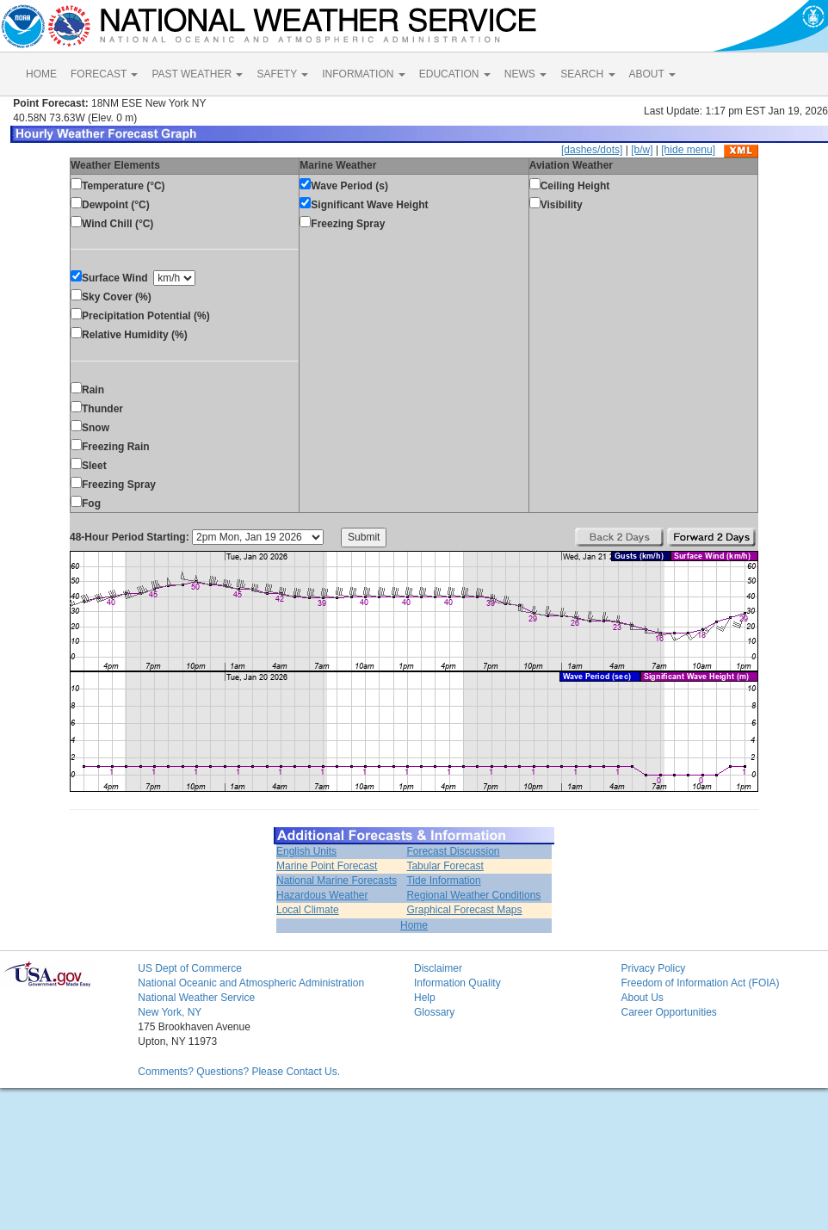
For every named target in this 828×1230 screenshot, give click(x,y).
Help (425, 998)
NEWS (525, 74)
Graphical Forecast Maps (464, 910)
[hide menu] (688, 150)
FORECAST (104, 74)
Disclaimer (438, 968)
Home (414, 925)
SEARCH (587, 74)
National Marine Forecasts (336, 881)
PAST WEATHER (197, 74)
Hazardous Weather (322, 895)
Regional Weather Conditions (473, 895)
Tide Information (443, 881)
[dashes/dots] (591, 150)
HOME (41, 74)
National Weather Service (196, 998)
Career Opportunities (668, 1012)
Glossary (434, 1012)
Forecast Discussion (452, 851)
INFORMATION (363, 74)
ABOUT (652, 74)
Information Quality (457, 983)
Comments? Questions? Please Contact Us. (239, 1072)
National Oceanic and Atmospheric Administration (251, 983)
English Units (306, 851)
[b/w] (641, 150)
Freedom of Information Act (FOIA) (700, 983)
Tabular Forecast (444, 866)
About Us (642, 998)
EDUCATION (455, 74)
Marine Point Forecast (326, 866)
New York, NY (169, 1012)
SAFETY (282, 74)
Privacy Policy (653, 968)
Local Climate (307, 910)
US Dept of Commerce (190, 968)
